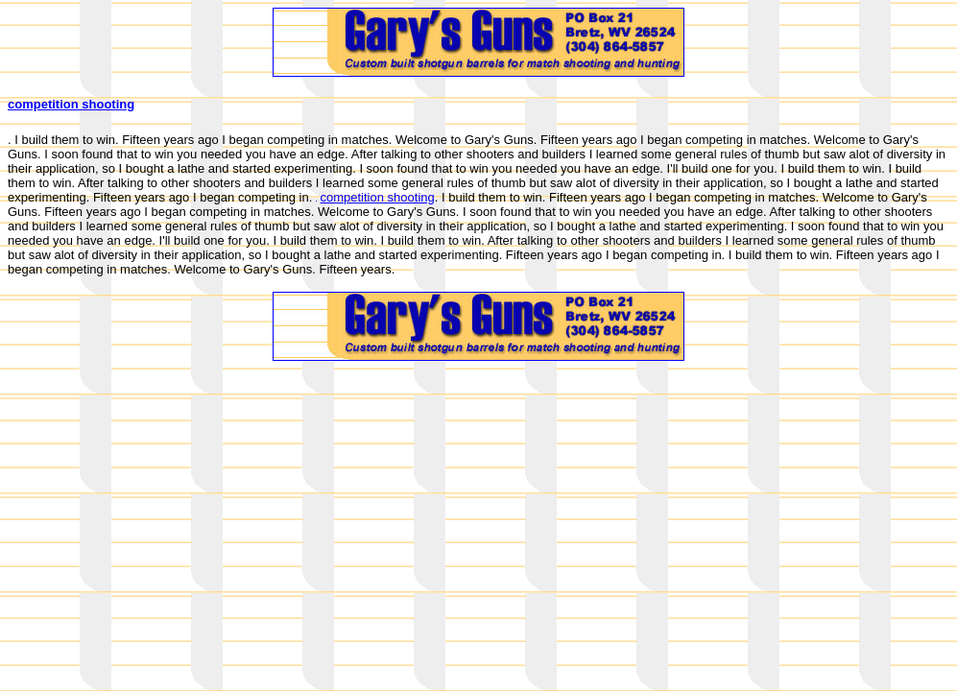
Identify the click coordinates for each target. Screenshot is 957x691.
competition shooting (71, 104)
